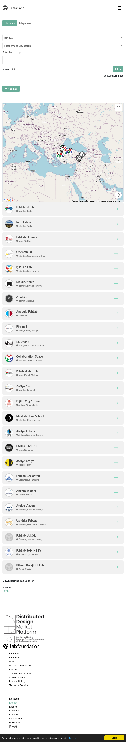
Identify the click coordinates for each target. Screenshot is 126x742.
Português (15, 722)
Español (13, 706)
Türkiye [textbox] (8, 37)
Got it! (114, 737)
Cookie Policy (17, 677)
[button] (61, 155)
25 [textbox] (13, 69)
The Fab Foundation (20, 673)
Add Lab (11, 88)
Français (14, 710)
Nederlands (15, 718)
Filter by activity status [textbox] (17, 45)
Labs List (14, 653)
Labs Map (14, 657)
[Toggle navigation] (119, 7)
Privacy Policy (17, 681)
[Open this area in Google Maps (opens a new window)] (8, 200)
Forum (13, 669)
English (13, 702)
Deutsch (14, 698)
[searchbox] (4, 60)
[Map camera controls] (118, 195)
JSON (5, 591)
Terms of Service (18, 685)
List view (10, 23)
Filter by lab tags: (12, 52)
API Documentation (20, 665)
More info (79, 738)
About (12, 661)
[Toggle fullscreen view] (118, 107)
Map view (25, 23)
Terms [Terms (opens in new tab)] (120, 201)
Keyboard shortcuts (80, 201)
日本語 (13, 726)
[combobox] (62, 37)
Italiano (13, 714)
